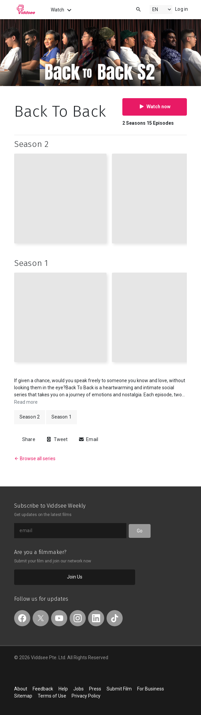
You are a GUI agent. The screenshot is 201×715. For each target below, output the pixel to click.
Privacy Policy (86, 696)
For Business (150, 688)
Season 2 (29, 417)
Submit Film (119, 688)
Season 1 (61, 417)
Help (63, 688)
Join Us (75, 577)
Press (95, 688)
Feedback (43, 688)
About (20, 688)
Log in (181, 9)
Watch (62, 10)
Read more (26, 402)
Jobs (78, 688)
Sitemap (23, 696)
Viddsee (25, 9)
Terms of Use (52, 696)
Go (140, 530)
